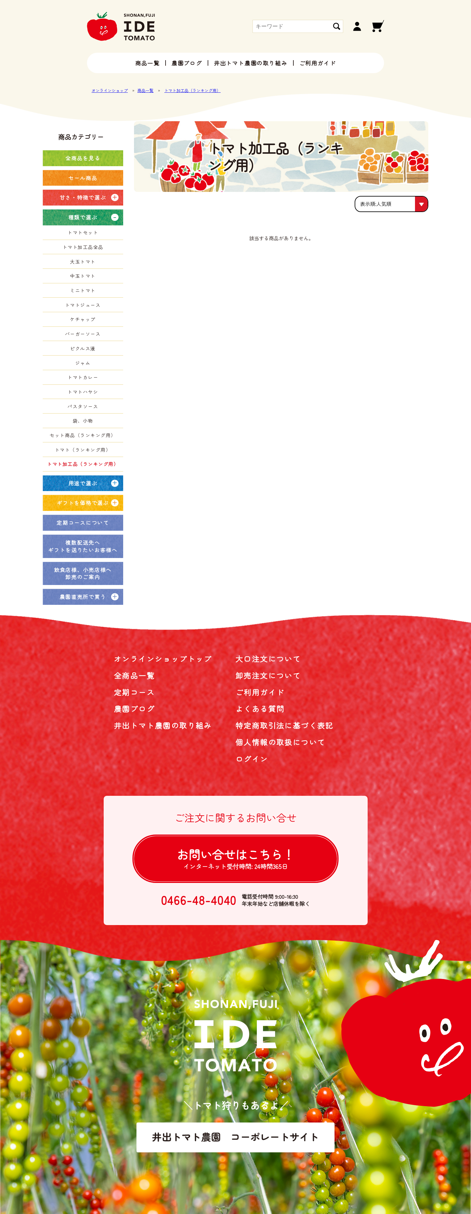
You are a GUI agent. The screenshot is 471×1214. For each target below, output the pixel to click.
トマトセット (82, 232)
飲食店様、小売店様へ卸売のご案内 (83, 573)
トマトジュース (83, 305)
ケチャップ (83, 319)
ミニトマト (83, 290)
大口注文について (268, 658)
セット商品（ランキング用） (83, 435)
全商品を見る (82, 158)
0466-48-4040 (199, 900)
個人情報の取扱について (280, 742)
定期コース (134, 692)
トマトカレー (82, 377)
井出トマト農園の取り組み (250, 63)
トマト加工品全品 (83, 247)
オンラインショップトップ (163, 658)
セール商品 (82, 178)
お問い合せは (235, 858)
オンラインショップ (110, 90)
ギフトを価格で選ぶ (83, 503)
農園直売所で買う (83, 596)
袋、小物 (83, 420)
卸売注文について (268, 675)
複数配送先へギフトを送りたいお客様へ (82, 546)
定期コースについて (83, 522)
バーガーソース (83, 333)
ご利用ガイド (317, 63)
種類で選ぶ (82, 217)
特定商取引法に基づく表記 (284, 725)
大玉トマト (83, 261)
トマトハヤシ (82, 391)
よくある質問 (259, 708)
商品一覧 (147, 63)
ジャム (83, 363)
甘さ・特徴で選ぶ (83, 197)
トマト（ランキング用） (83, 449)
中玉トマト (83, 275)
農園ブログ (186, 63)
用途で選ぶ (82, 483)
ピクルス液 (83, 348)
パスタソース (82, 406)
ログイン (251, 758)
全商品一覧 (134, 675)
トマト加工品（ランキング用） (192, 90)
